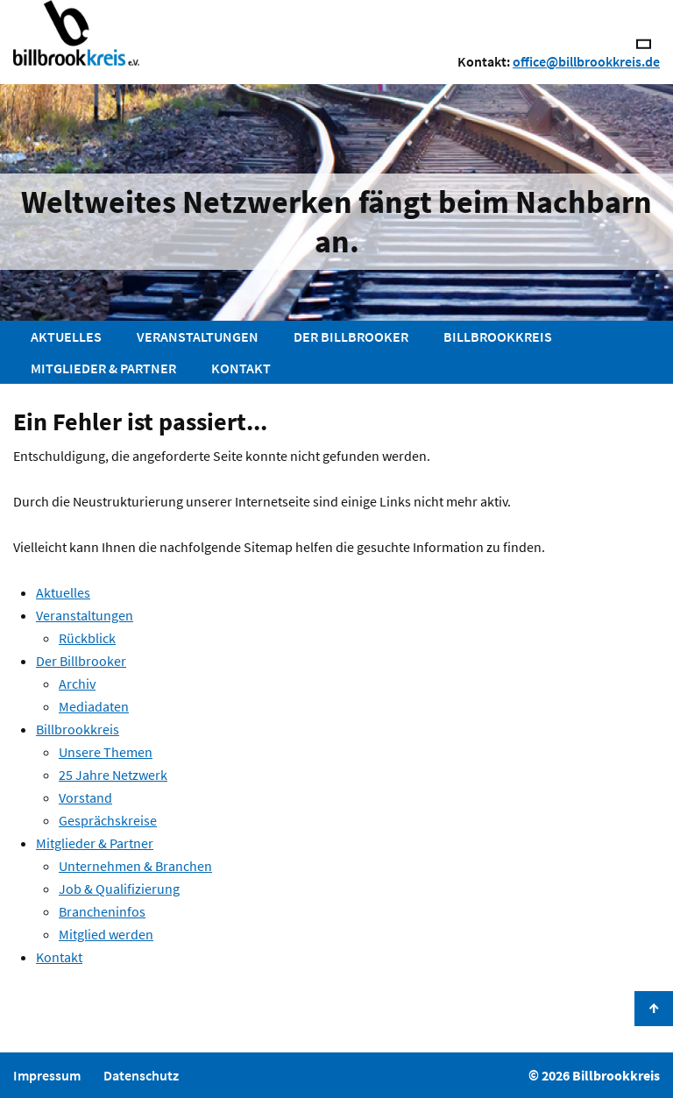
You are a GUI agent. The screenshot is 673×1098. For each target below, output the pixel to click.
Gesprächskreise (108, 820)
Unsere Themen (105, 752)
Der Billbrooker (351, 336)
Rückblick (87, 638)
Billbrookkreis (497, 336)
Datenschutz (141, 1075)
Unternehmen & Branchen (135, 866)
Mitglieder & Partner (103, 368)
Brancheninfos (102, 911)
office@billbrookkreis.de (586, 61)
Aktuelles (66, 336)
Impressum (47, 1075)
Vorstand (85, 797)
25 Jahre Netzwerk (113, 774)
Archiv (77, 683)
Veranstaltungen (198, 336)
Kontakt (241, 368)
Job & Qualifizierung (119, 888)
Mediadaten (94, 706)
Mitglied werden (106, 934)
